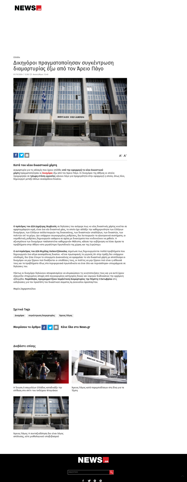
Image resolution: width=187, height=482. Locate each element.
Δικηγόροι (19, 315)
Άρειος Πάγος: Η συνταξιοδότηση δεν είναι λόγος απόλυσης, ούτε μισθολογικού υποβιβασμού (38, 435)
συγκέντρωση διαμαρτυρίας (42, 315)
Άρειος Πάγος (65, 315)
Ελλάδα (16, 57)
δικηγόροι (47, 173)
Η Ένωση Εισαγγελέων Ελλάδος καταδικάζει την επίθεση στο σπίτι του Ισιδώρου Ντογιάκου (37, 389)
